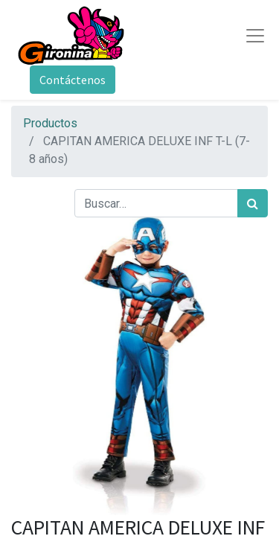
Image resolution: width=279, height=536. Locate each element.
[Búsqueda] (252, 203)
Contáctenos (72, 79)
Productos (50, 123)
